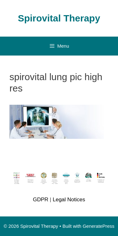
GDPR (40, 200)
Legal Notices (69, 200)
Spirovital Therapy (59, 18)
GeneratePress (99, 226)
